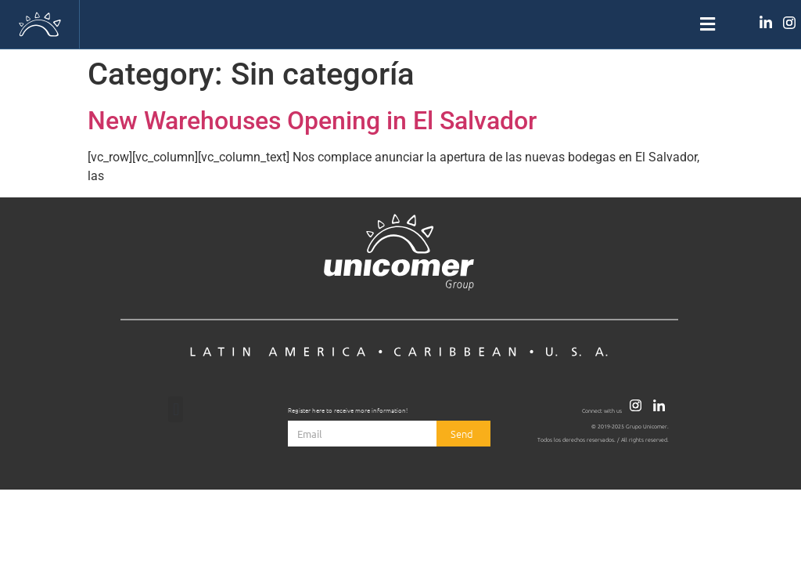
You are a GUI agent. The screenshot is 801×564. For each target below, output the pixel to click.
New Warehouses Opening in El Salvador (312, 121)
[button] (400, 24)
